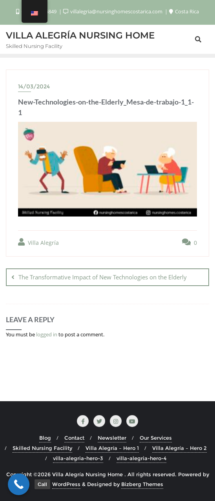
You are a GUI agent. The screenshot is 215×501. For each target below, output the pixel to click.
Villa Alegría (38, 242)
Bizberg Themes (142, 484)
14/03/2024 (34, 86)
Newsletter (112, 438)
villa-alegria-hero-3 (78, 458)
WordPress (66, 484)
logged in (46, 334)
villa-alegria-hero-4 (141, 458)
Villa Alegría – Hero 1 (112, 448)
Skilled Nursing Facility (42, 448)
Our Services (156, 438)
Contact (74, 438)
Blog (45, 438)
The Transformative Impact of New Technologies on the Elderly (102, 277)
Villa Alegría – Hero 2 (179, 448)
